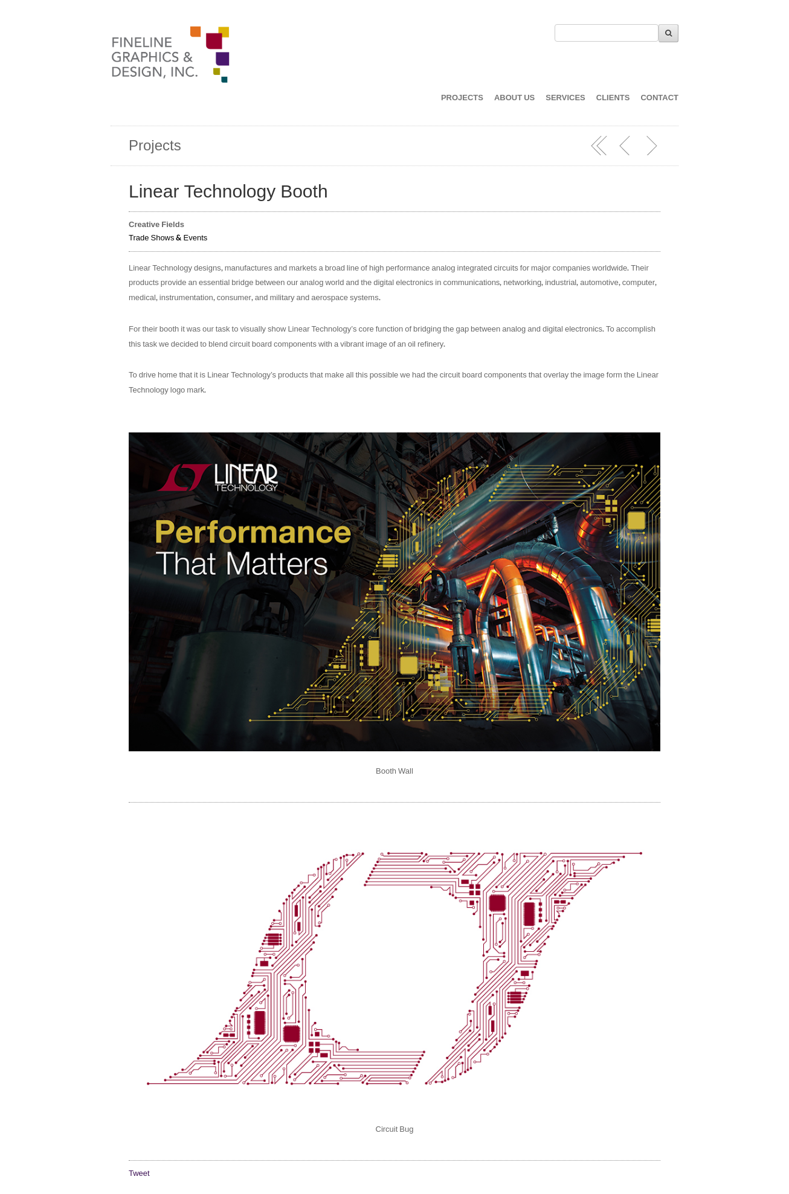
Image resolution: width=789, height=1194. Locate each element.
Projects (155, 146)
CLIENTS (613, 98)
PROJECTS (462, 98)
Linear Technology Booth (228, 191)
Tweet (139, 1173)
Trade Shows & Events (168, 238)
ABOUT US (514, 98)
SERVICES (565, 98)
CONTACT (659, 98)
